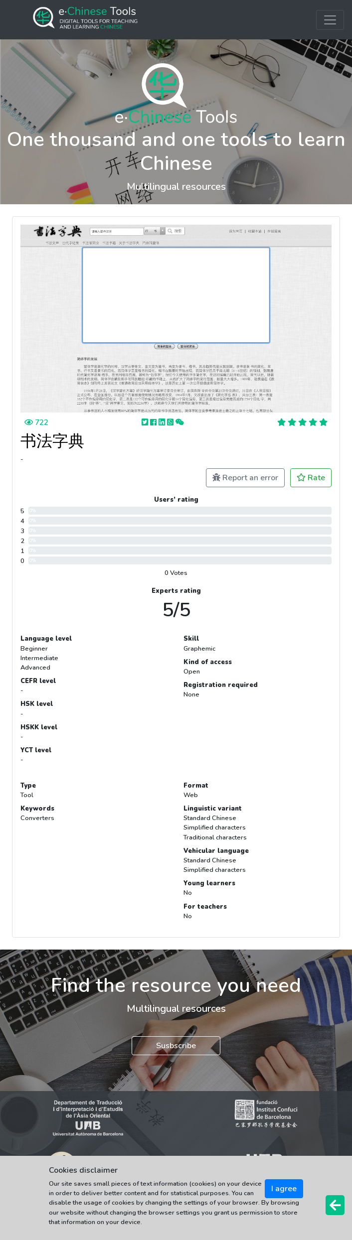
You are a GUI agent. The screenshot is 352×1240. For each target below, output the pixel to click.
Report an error (245, 477)
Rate (311, 477)
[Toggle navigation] (330, 20)
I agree (284, 1188)
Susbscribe (176, 1045)
